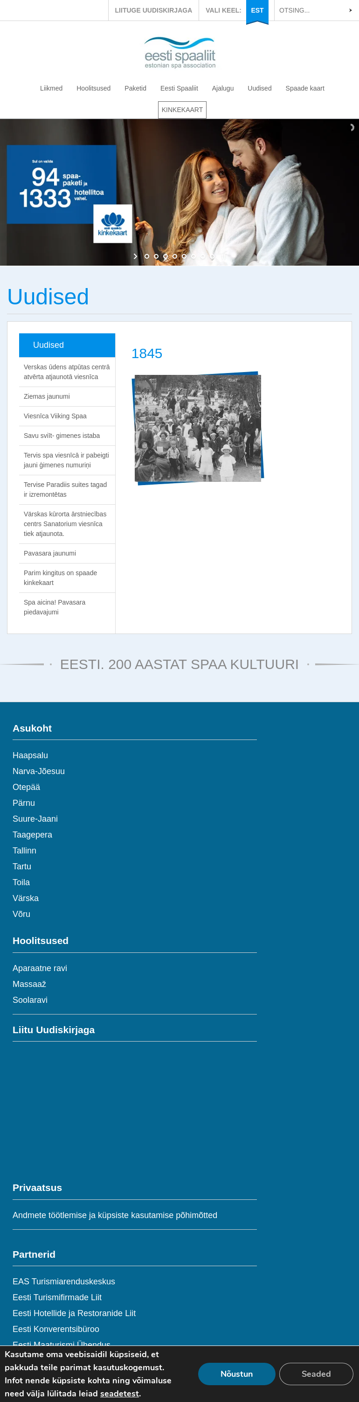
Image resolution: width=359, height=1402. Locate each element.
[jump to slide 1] (147, 256)
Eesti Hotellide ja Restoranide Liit (74, 1313)
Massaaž (29, 984)
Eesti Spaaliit (179, 88)
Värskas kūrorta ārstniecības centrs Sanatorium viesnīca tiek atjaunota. (65, 523)
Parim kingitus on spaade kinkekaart (60, 577)
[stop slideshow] (222, 256)
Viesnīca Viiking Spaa (55, 416)
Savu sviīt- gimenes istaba (62, 435)
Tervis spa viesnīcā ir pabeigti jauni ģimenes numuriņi (66, 460)
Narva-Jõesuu (39, 771)
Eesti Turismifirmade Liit (57, 1297)
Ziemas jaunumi (47, 396)
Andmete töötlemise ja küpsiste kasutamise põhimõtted (115, 1215)
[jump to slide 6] (193, 256)
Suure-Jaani (35, 819)
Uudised (259, 88)
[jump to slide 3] (165, 256)
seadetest (119, 1393)
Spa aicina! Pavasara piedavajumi (54, 607)
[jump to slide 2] (156, 256)
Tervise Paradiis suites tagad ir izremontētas (65, 489)
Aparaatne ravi (40, 968)
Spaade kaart (305, 88)
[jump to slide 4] (175, 256)
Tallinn (24, 850)
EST (257, 10)
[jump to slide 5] (184, 256)
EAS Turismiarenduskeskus (64, 1281)
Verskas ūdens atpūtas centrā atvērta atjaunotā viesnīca (67, 371)
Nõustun (237, 1374)
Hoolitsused (93, 88)
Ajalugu (223, 88)
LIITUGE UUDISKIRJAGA (154, 10)
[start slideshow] (136, 256)
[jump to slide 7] (202, 256)
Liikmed (51, 88)
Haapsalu (30, 755)
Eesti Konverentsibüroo (56, 1329)
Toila (21, 882)
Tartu (22, 866)
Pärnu (24, 803)
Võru (21, 914)
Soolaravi (30, 1000)
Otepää (26, 787)
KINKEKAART (182, 109)
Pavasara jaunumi (50, 553)
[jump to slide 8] (212, 256)
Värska (26, 898)
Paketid (135, 88)
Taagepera (32, 834)
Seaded (316, 1374)
